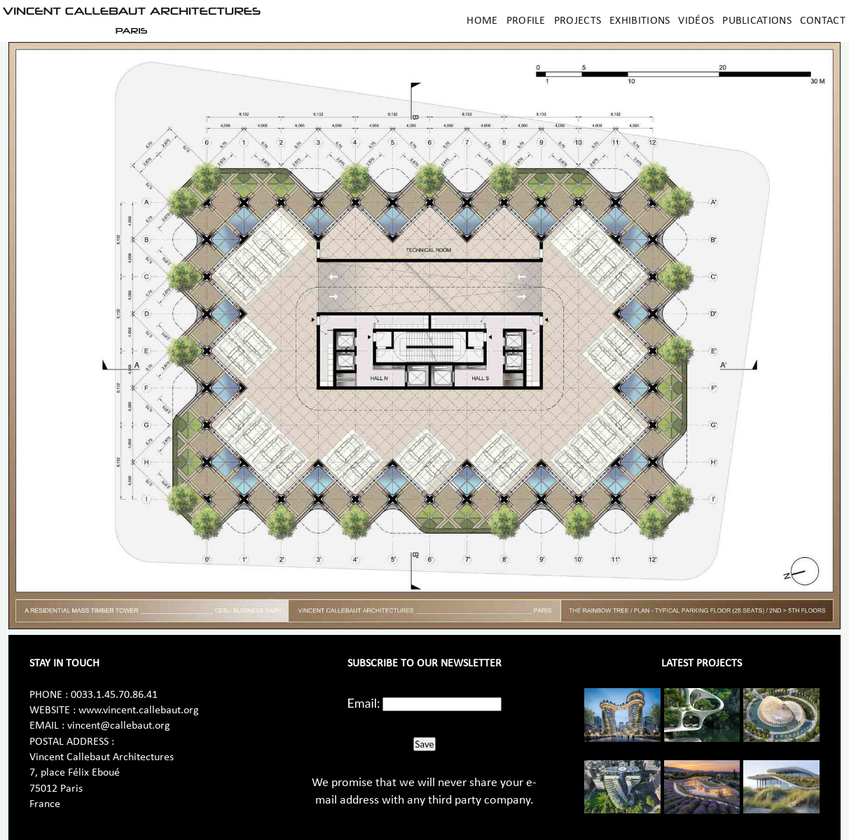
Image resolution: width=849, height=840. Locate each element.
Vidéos (696, 21)
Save (424, 744)
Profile (526, 21)
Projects (577, 21)
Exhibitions (639, 21)
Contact (822, 21)
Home (482, 21)
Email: (363, 702)
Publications (757, 21)
